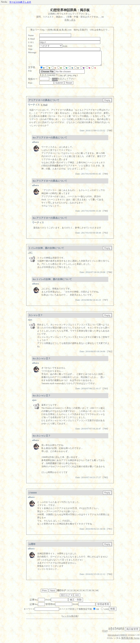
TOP (105, 633)
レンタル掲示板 (70, 618)
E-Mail (44, 107)
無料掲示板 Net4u (130, 640)
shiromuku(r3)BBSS (117, 637)
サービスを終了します (20, 2)
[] (68, 593)
